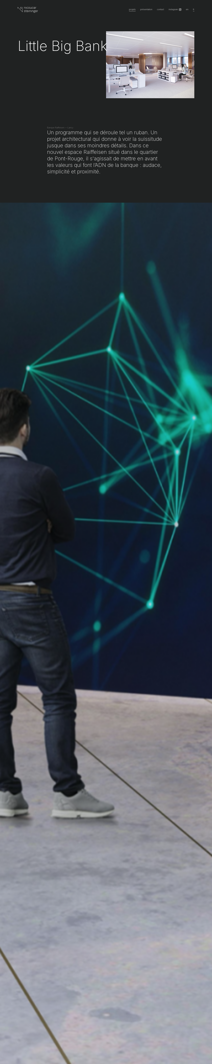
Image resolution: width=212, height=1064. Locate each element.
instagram (173, 9)
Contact (160, 9)
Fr (193, 9)
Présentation (146, 9)
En (187, 9)
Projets (132, 9)
